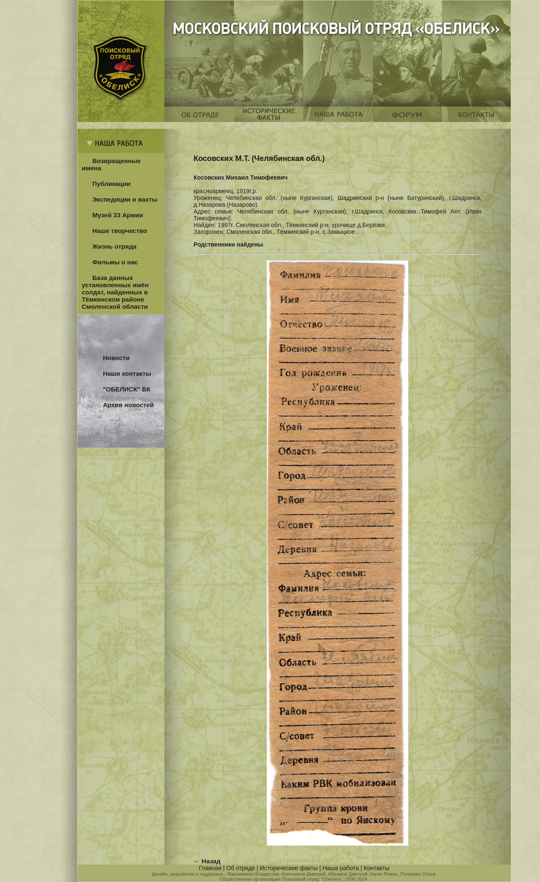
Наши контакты (127, 373)
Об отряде (240, 868)
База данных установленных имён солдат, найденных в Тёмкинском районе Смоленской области (115, 292)
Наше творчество (119, 230)
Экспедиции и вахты (125, 199)
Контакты (376, 868)
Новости (116, 357)
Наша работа (340, 868)
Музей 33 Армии (117, 215)
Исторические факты (289, 868)
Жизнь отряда (114, 246)
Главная (210, 868)
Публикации (111, 183)
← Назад (207, 861)
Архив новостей (128, 404)
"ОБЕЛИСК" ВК (126, 389)
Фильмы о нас (115, 262)
